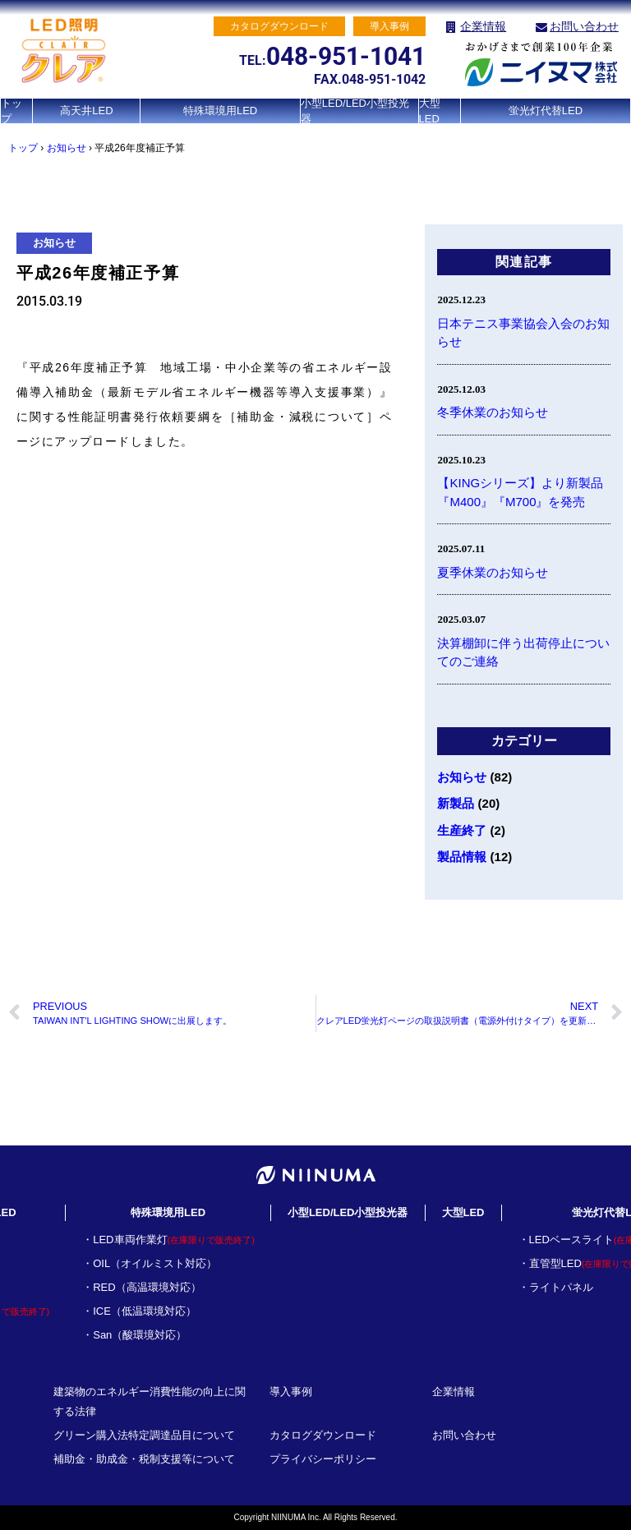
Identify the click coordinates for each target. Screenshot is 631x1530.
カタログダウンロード (322, 1435)
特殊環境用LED (220, 110)
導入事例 (290, 1391)
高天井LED (86, 110)
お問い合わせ (584, 26)
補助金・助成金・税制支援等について (144, 1459)
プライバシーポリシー (322, 1459)
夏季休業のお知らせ (492, 572)
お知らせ (66, 148)
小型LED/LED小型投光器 (355, 111)
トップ (11, 111)
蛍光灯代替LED (546, 110)
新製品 (455, 803)
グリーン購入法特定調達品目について (144, 1435)
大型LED (429, 111)
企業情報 (483, 26)
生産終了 (461, 830)
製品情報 (461, 857)
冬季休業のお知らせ (492, 412)
